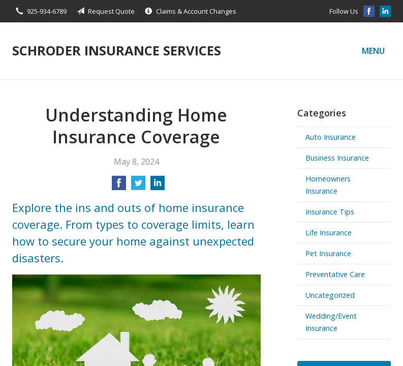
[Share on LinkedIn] (157, 186)
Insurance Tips (329, 212)
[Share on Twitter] (138, 186)
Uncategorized (330, 295)
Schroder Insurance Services (116, 50)
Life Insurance (328, 232)
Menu (373, 50)
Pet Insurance (328, 253)
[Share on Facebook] (119, 186)
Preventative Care (335, 274)
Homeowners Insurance (328, 185)
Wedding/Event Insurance (331, 322)
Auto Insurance (330, 137)
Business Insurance (337, 158)
